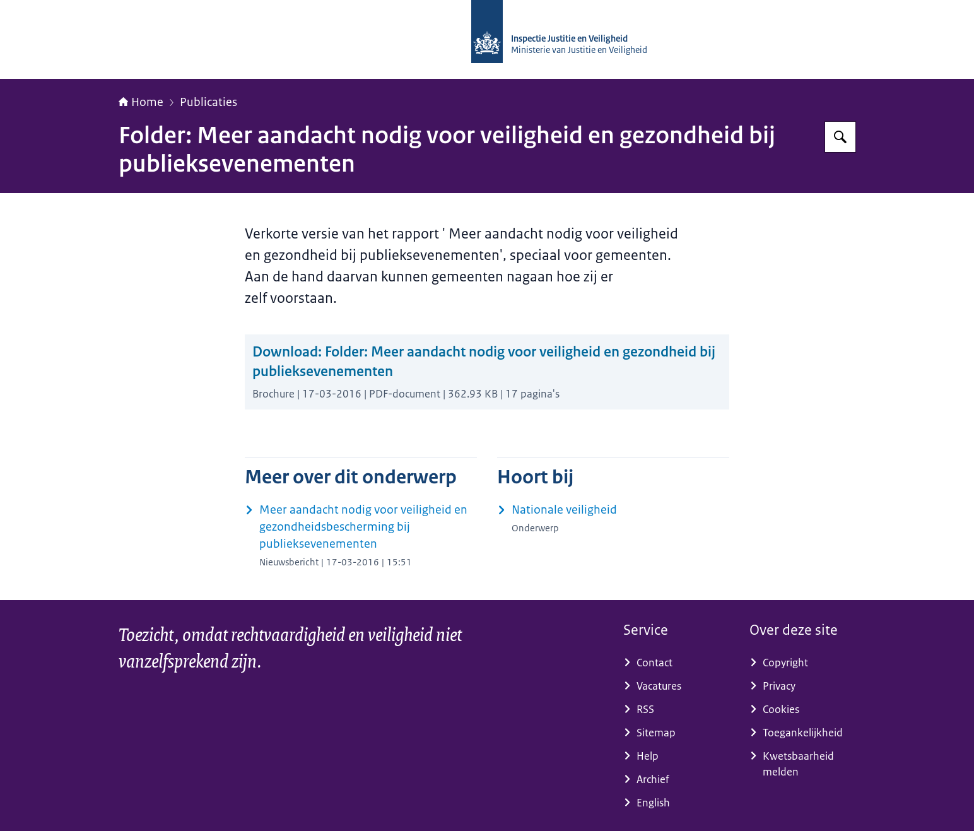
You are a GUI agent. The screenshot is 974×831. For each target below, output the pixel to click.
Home (141, 102)
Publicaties (208, 102)
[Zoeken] (840, 137)
